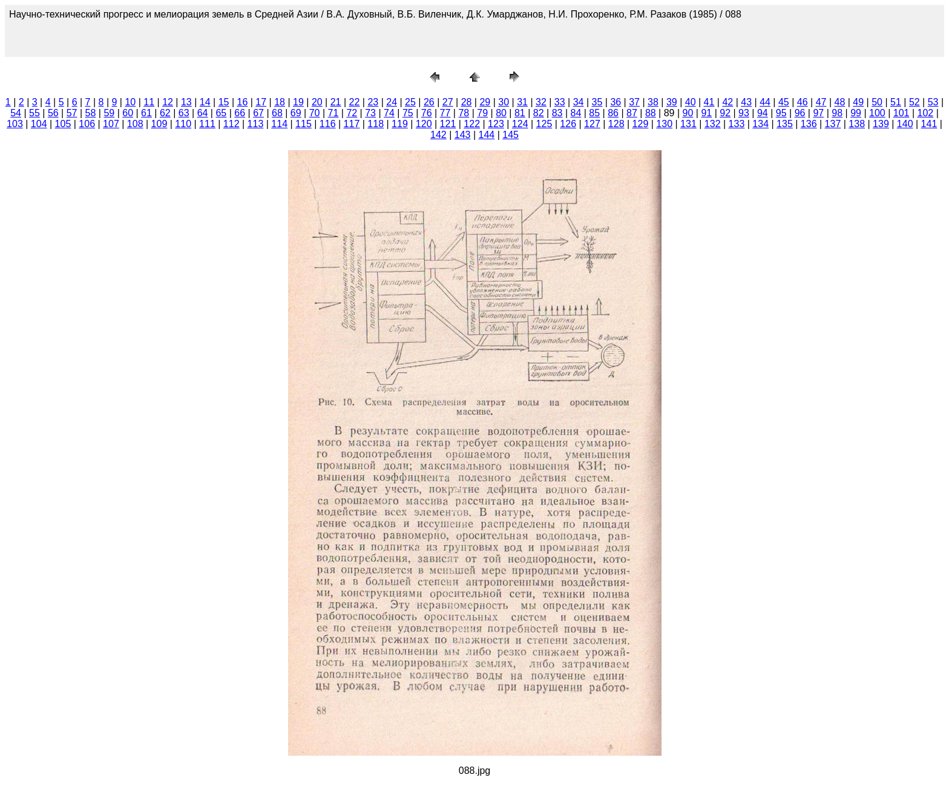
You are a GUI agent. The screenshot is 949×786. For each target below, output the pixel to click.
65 (220, 113)
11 (148, 102)
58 (90, 113)
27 (447, 102)
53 (933, 102)
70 (314, 113)
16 (242, 102)
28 (466, 102)
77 (445, 113)
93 (743, 113)
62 (165, 113)
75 (407, 113)
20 (317, 102)
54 (15, 113)
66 (239, 113)
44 (765, 102)
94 (762, 113)
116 (328, 124)
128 (616, 124)
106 (87, 124)
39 (671, 102)
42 (727, 102)
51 (895, 102)
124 (520, 124)
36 (615, 102)
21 (335, 102)
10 (130, 102)
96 (800, 113)
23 (372, 102)
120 (424, 124)
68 (277, 113)
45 (783, 102)
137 (833, 124)
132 (712, 124)
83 (557, 113)
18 (279, 102)
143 (463, 135)
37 (634, 102)
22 (354, 102)
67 (258, 113)
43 (746, 102)
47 (821, 102)
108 (135, 124)
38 (653, 102)
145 (510, 135)
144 (487, 135)
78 (463, 113)
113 (256, 124)
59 (108, 113)
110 (183, 124)
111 (207, 124)
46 (802, 102)
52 (914, 102)
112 (231, 124)
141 (929, 124)
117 (352, 124)
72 (351, 113)
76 (426, 113)
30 (503, 102)
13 (186, 102)
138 (857, 124)
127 (592, 124)
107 (111, 124)
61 (146, 113)
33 (559, 102)
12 (167, 102)
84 (576, 113)
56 (53, 113)
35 (597, 102)
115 (303, 124)
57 (72, 113)
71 (333, 113)
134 (760, 124)
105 (63, 124)
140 (905, 124)
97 (818, 113)
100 (877, 113)
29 (484, 102)
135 (785, 124)
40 (690, 102)
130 (664, 124)
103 (15, 124)
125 (544, 124)
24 (391, 102)
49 (858, 102)
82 (538, 113)
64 (202, 113)
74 (389, 113)
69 (296, 113)
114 (279, 124)
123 (496, 124)
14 (205, 102)
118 (375, 124)
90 (688, 113)
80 (501, 113)
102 (926, 113)
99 (855, 113)
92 (725, 113)
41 (709, 102)
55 (34, 113)
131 (688, 124)
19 (298, 102)
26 (429, 102)
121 (448, 124)
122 (472, 124)
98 (837, 113)
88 (650, 113)
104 (39, 124)
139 (881, 124)
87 (631, 113)
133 (737, 124)
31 (522, 102)
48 (840, 102)
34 (578, 102)
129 (640, 124)
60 (127, 113)
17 (260, 102)
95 (781, 113)
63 (184, 113)
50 (877, 102)
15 (223, 102)
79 (482, 113)
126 (568, 124)
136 (809, 124)
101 (901, 113)
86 (613, 113)
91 (706, 113)
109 (159, 124)
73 (370, 113)
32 (541, 102)
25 (410, 102)
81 (519, 113)
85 (594, 113)
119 (400, 124)
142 (438, 135)
